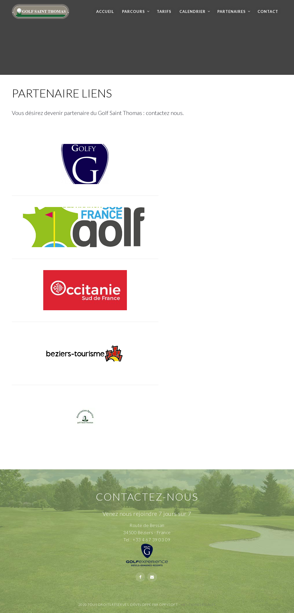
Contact (268, 11)
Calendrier (192, 11)
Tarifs (164, 11)
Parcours (133, 11)
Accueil (105, 11)
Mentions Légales (198, 604)
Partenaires (231, 11)
